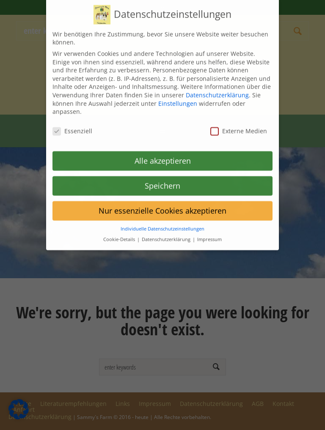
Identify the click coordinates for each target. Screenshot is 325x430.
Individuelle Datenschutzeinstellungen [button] (162, 222)
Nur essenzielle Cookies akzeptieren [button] (162, 203)
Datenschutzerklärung (217, 88)
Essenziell (72, 124)
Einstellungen (177, 96)
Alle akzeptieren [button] (163, 153)
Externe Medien (238, 124)
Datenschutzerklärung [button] (167, 233)
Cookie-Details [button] (119, 233)
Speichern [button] (162, 178)
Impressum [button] (209, 233)
